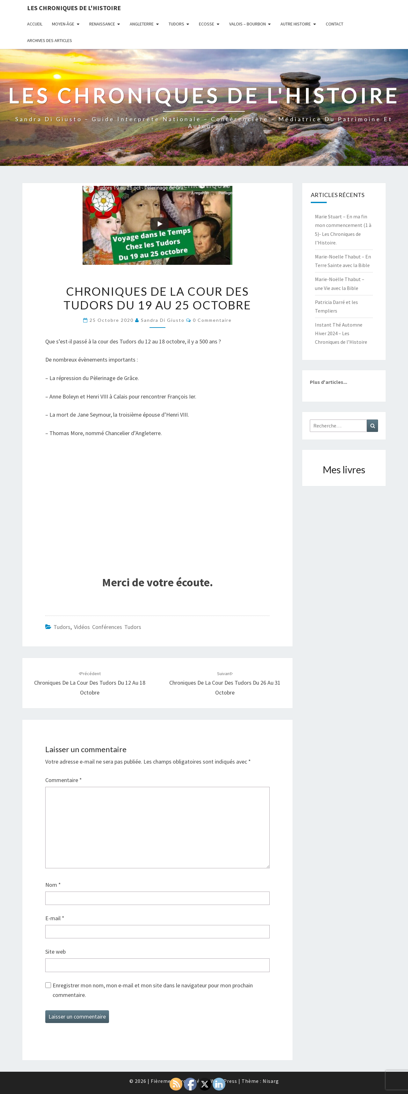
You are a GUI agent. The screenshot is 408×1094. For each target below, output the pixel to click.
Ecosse (206, 24)
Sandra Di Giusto (163, 320)
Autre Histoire (295, 24)
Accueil (34, 24)
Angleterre (142, 24)
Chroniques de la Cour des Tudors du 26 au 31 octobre (224, 683)
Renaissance (102, 24)
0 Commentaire (212, 320)
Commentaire (63, 780)
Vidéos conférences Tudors (107, 627)
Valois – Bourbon (247, 24)
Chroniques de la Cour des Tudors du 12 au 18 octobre (89, 683)
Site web (55, 951)
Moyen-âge (63, 24)
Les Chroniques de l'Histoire (74, 8)
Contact (334, 24)
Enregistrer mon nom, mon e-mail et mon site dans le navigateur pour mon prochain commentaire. (153, 990)
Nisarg (271, 1081)
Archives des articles (49, 40)
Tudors (176, 24)
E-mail (54, 918)
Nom (53, 884)
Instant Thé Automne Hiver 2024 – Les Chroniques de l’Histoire (341, 333)
